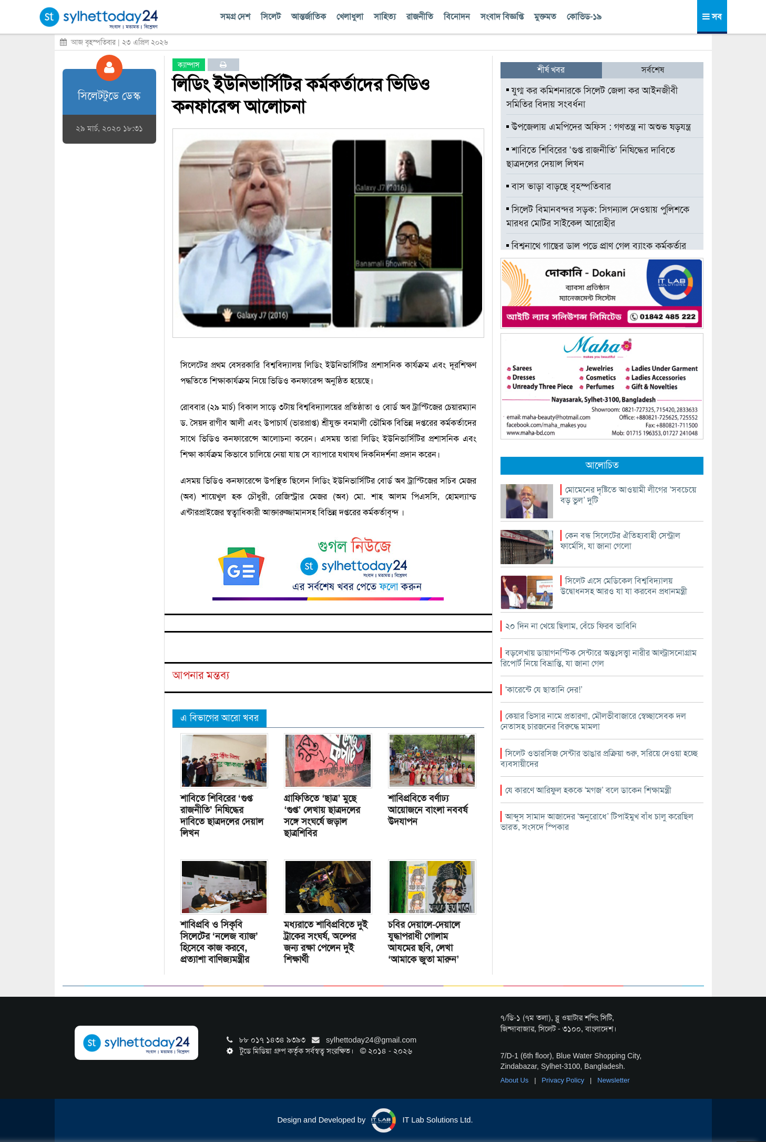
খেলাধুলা (349, 16)
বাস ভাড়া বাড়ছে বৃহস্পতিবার (558, 186)
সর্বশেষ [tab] (652, 69)
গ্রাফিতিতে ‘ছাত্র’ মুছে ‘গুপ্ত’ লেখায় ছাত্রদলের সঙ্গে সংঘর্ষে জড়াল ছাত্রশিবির (322, 815)
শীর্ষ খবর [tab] (551, 69)
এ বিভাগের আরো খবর (219, 718)
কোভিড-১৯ (584, 16)
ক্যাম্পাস (189, 64)
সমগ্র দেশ (235, 16)
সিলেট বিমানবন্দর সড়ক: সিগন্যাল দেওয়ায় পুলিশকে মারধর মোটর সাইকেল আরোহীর (597, 216)
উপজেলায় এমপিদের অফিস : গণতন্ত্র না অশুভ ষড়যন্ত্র (598, 127)
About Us (515, 1080)
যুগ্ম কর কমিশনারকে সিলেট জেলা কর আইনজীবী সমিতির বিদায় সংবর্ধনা (592, 97)
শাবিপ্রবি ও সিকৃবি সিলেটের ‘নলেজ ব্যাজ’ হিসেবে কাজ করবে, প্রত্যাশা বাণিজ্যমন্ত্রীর (219, 942)
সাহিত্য (385, 16)
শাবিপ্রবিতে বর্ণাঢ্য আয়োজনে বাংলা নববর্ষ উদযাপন (427, 810)
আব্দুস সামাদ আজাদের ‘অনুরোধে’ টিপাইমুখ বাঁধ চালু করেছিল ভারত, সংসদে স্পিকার (597, 822)
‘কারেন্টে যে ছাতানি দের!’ (544, 689)
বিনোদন (457, 16)
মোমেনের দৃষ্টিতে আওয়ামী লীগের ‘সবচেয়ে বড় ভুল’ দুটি (628, 495)
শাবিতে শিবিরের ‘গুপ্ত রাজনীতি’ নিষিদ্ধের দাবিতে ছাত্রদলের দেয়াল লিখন (221, 815)
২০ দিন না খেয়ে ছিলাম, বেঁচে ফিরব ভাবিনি (571, 626)
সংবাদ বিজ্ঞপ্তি (502, 16)
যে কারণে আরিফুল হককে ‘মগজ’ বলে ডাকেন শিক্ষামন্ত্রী (588, 790)
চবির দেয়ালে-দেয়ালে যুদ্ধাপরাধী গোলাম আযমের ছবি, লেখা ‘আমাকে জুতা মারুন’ (424, 942)
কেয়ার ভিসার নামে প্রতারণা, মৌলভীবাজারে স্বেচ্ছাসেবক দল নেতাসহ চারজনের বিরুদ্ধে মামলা (593, 721)
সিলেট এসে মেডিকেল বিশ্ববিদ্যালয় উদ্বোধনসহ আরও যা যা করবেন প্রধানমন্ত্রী (623, 586)
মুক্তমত (545, 16)
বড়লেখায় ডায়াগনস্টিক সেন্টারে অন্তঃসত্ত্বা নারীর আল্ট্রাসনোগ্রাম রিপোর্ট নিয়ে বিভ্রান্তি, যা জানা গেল (599, 658)
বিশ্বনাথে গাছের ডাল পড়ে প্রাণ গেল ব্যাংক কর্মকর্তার (596, 245)
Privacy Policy (564, 1080)
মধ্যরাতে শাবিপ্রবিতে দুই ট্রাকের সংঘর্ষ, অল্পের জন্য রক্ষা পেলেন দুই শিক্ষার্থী (325, 942)
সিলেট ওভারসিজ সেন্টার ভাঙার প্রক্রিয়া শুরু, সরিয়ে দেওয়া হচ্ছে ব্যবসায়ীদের (599, 758)
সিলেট (271, 16)
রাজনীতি (419, 16)
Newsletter (613, 1080)
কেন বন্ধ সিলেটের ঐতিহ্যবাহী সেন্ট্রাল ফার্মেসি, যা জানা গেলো (620, 541)
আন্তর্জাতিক (308, 16)
